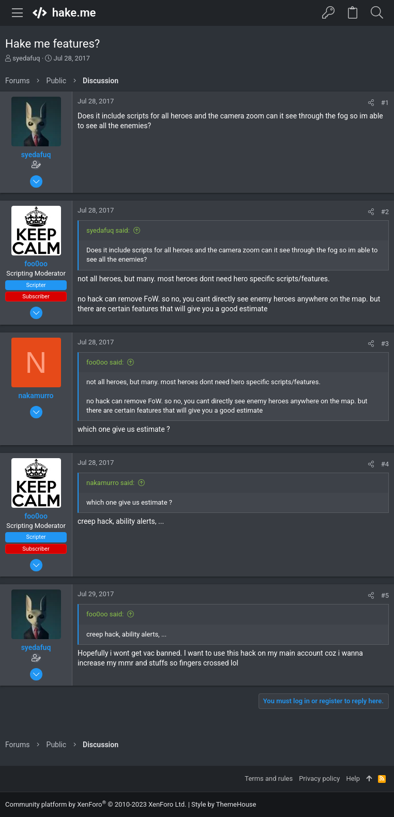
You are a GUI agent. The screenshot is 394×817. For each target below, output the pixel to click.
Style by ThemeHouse (223, 804)
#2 (385, 212)
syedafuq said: (108, 230)
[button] (17, 13)
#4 (385, 464)
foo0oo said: (105, 362)
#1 (385, 103)
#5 (385, 595)
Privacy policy (319, 778)
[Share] (371, 103)
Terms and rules (269, 778)
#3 (385, 343)
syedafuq (26, 58)
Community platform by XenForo (95, 804)
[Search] (377, 13)
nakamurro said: (110, 483)
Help (353, 778)
